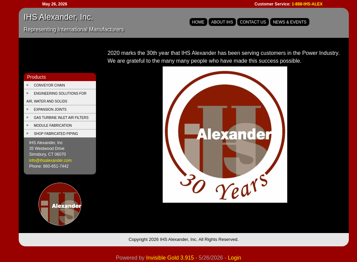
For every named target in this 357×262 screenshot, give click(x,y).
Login (234, 258)
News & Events (290, 22)
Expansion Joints (50, 109)
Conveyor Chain (49, 85)
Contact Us (253, 22)
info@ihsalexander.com (50, 160)
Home (198, 22)
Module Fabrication (53, 125)
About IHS (222, 22)
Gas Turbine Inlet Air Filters (61, 118)
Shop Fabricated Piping (56, 134)
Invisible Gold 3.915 (170, 258)
